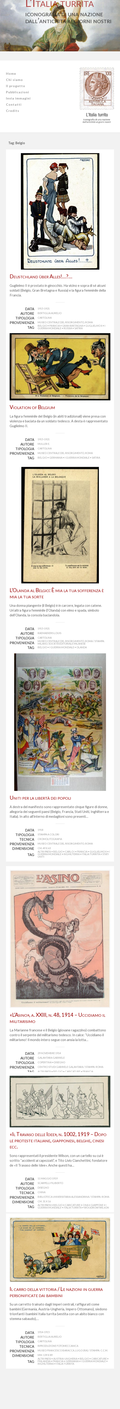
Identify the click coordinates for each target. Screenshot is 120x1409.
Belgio (42, 325)
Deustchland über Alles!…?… (41, 276)
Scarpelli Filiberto (50, 1213)
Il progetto (15, 86)
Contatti (14, 104)
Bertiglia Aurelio (49, 313)
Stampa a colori (48, 855)
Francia (54, 325)
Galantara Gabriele (51, 1078)
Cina (86, 1235)
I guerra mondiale (77, 465)
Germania (55, 465)
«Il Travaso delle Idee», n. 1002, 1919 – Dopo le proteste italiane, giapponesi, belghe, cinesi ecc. (58, 1171)
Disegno (59, 1083)
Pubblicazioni (17, 92)
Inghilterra (72, 875)
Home (11, 73)
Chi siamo (14, 80)
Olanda (81, 660)
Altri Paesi (44, 872)
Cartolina (45, 317)
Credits (12, 111)
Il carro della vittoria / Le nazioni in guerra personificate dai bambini (56, 1326)
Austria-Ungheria (65, 1393)
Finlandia (44, 1395)
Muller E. (44, 451)
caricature (72, 1092)
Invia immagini (18, 98)
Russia (68, 328)
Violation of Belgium (32, 415)
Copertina (45, 1083)
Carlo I (70, 872)
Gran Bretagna (72, 325)
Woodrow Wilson (96, 1238)
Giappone (97, 1235)
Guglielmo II (93, 325)
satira (78, 328)
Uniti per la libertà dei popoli (40, 819)
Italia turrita (91, 875)
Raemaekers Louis (49, 645)
